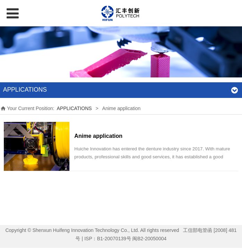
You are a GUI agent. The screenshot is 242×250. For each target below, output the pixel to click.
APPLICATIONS (74, 108)
